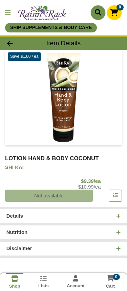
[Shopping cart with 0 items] (114, 12)
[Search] (98, 12)
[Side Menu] (7, 12)
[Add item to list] (115, 196)
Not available (49, 195)
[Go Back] (19, 43)
